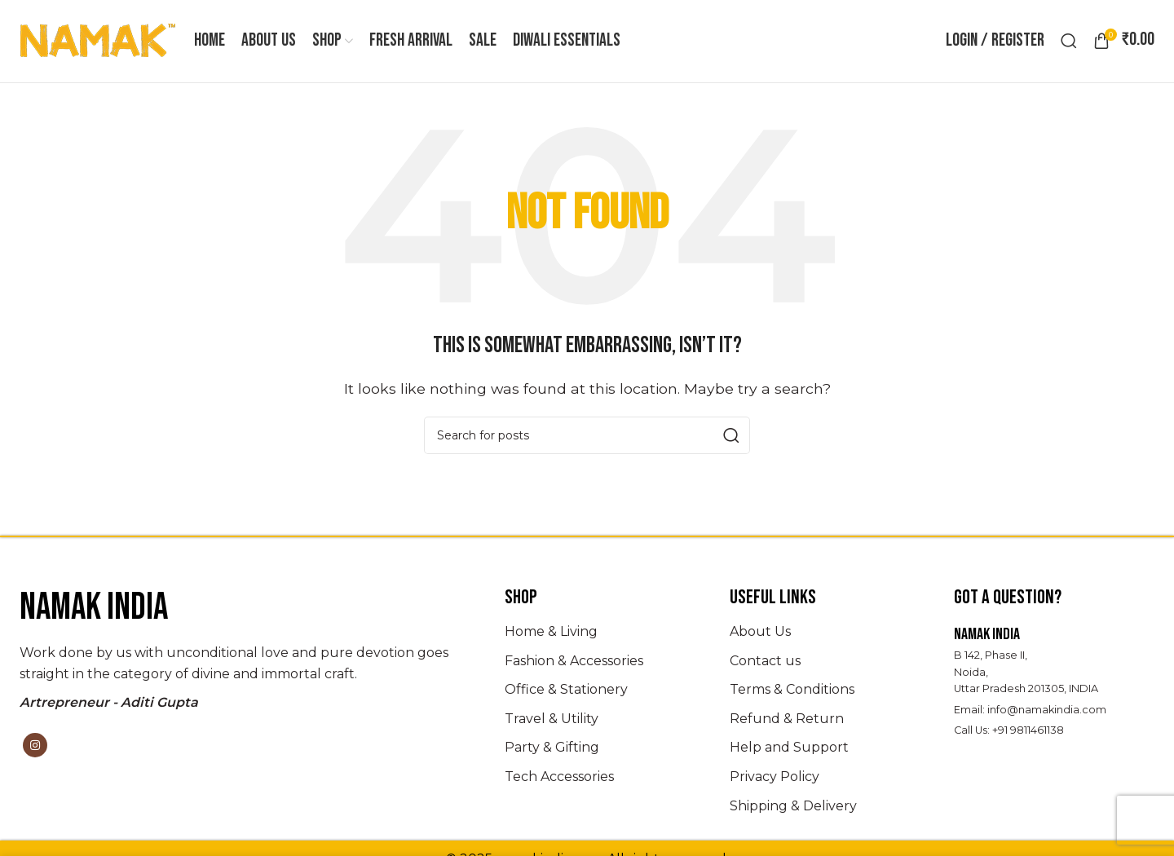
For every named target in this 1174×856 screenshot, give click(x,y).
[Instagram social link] (35, 747)
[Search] (1069, 42)
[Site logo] (99, 41)
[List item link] (605, 634)
